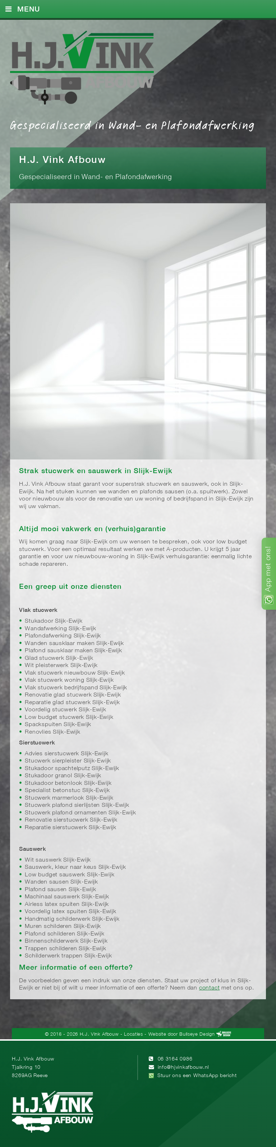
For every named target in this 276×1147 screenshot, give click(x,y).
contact (209, 988)
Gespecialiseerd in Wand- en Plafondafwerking (132, 125)
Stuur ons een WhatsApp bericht (197, 1075)
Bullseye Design (197, 1034)
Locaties (133, 1034)
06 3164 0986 (175, 1059)
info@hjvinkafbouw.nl (183, 1067)
